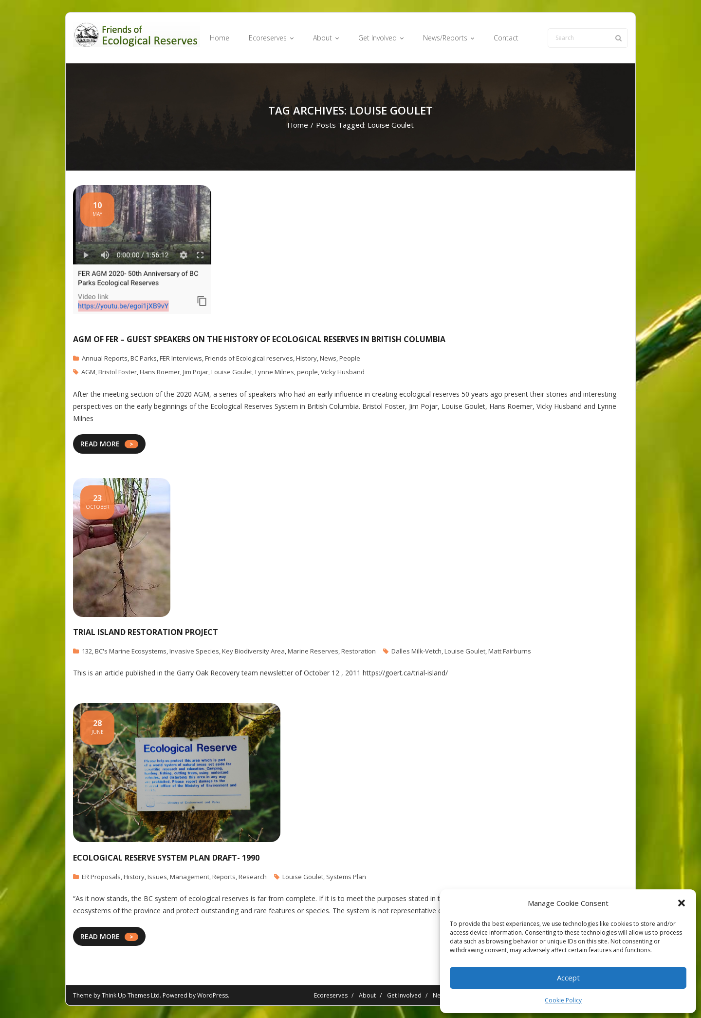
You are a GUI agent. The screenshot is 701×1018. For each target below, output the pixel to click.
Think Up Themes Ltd (131, 995)
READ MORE (100, 443)
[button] (681, 903)
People (349, 358)
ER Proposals (101, 876)
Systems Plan (346, 876)
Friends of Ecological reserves (249, 358)
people (307, 371)
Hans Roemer (160, 371)
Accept (568, 977)
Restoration (358, 651)
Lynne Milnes (274, 371)
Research (253, 876)
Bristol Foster (117, 371)
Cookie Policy (563, 1000)
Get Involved (404, 995)
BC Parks (143, 358)
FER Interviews (181, 358)
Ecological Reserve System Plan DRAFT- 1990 (166, 857)
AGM (88, 371)
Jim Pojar (195, 371)
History (306, 358)
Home (297, 125)
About (367, 995)
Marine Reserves (313, 651)
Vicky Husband (343, 371)
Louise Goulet (231, 371)
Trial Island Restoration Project (145, 632)
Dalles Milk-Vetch (416, 651)
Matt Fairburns (509, 651)
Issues (157, 876)
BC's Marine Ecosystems (130, 651)
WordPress (212, 995)
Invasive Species (194, 651)
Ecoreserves (331, 995)
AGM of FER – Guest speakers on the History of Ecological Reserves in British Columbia (259, 339)
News (328, 358)
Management (189, 876)
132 (87, 651)
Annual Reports (105, 358)
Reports (224, 876)
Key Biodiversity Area (253, 651)
